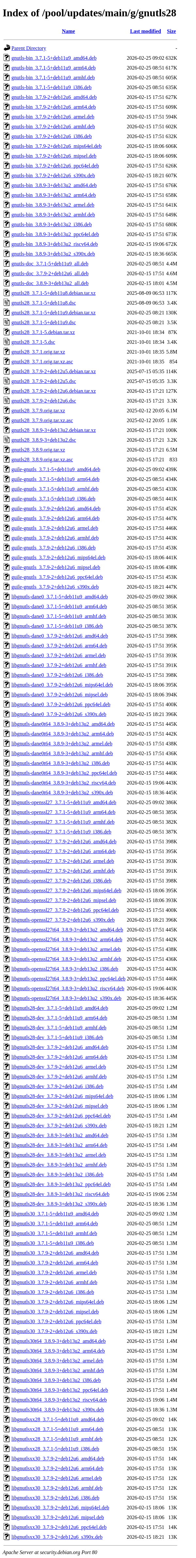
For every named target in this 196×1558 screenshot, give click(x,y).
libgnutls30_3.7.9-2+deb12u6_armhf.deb (54, 1282)
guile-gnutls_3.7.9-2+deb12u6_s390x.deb (55, 587)
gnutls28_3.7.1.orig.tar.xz (38, 352)
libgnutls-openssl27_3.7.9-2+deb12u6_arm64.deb (63, 851)
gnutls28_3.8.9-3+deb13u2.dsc (43, 440)
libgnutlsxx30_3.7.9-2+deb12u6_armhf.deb (57, 1488)
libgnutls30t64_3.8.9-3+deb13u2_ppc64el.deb (59, 1390)
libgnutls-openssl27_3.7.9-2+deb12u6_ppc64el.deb (65, 910)
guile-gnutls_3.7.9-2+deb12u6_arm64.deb (55, 518)
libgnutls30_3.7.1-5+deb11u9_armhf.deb (54, 1233)
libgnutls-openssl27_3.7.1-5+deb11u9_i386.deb (61, 832)
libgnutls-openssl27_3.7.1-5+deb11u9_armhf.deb (63, 822)
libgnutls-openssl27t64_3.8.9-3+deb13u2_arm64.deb (66, 939)
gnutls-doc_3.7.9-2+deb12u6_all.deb (50, 273)
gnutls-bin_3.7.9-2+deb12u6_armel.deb (52, 116)
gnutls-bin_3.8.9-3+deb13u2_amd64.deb (54, 185)
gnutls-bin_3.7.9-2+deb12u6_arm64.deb (53, 107)
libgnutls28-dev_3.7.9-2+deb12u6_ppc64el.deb (61, 1116)
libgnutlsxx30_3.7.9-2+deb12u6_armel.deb (56, 1478)
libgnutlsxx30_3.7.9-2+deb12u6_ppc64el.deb (58, 1527)
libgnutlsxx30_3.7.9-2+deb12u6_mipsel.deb (57, 1517)
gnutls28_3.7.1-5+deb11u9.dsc (43, 322)
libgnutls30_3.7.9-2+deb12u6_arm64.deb (54, 1262)
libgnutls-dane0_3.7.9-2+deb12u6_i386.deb (57, 675)
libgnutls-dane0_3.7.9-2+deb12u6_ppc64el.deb (60, 704)
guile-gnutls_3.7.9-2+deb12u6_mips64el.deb (58, 557)
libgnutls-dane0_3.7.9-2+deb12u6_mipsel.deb (59, 694)
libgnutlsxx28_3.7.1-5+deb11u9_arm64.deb (57, 1429)
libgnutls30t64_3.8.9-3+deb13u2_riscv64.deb (59, 1400)
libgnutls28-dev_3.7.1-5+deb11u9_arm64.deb (59, 1018)
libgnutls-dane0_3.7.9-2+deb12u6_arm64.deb (59, 645)
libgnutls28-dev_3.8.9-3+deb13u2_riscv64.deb (60, 1194)
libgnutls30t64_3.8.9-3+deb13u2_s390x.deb (57, 1409)
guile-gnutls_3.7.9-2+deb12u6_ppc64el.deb (57, 577)
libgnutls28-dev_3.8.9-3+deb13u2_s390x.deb (58, 1204)
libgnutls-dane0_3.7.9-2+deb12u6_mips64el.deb (62, 685)
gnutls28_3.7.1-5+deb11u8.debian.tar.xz (53, 293)
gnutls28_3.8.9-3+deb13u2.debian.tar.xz (53, 430)
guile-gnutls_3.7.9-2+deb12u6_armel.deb (54, 528)
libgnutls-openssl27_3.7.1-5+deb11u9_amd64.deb (63, 802)
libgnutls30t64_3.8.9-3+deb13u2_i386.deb (56, 1380)
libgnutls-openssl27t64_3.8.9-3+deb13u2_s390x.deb (66, 998)
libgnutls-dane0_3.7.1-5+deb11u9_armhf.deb (58, 616)
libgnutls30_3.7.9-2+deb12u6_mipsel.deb (55, 1311)
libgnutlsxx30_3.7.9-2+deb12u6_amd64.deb (57, 1458)
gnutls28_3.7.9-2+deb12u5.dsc (43, 381)
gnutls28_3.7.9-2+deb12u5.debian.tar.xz (53, 371)
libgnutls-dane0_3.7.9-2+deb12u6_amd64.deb (59, 636)
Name (68, 31)
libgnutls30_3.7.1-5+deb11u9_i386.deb (52, 1243)
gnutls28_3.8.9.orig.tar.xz (38, 450)
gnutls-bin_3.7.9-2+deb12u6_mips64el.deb (56, 146)
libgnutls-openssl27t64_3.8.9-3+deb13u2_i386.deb (64, 969)
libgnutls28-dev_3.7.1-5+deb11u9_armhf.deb (58, 1027)
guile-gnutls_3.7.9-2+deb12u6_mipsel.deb (55, 567)
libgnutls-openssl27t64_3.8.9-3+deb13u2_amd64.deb (67, 929)
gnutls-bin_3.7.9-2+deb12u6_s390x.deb (53, 175)
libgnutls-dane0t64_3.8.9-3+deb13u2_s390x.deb (62, 792)
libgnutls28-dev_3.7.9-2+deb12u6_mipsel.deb (59, 1106)
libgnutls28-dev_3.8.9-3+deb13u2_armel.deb (58, 1155)
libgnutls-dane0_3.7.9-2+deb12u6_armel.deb (58, 655)
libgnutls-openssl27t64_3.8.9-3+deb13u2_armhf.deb (66, 959)
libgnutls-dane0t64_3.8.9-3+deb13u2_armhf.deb (62, 753)
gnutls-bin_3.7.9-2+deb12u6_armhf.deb (53, 126)
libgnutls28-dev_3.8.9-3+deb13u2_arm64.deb (59, 1145)
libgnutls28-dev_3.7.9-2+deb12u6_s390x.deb (58, 1125)
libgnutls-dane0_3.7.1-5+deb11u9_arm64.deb (59, 606)
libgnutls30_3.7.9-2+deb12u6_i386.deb (52, 1292)
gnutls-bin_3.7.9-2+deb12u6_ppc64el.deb (55, 165)
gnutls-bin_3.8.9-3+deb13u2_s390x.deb (53, 254)
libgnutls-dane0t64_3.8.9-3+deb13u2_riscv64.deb (63, 783)
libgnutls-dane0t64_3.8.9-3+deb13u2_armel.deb (61, 743)
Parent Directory (28, 48)
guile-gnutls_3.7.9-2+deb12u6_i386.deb (53, 547)
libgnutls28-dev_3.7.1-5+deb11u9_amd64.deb (59, 1008)
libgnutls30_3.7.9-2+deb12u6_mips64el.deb (57, 1302)
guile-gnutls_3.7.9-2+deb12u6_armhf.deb (55, 538)
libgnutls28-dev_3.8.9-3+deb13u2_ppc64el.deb (61, 1184)
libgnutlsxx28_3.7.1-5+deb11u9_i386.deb (55, 1449)
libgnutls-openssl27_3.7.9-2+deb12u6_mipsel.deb (63, 900)
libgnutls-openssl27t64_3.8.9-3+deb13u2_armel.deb (66, 949)
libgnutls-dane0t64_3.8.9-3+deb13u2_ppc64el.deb (64, 773)
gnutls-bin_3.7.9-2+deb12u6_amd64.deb (54, 97)
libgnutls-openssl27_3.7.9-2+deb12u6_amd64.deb (63, 841)
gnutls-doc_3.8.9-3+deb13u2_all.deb (50, 283)
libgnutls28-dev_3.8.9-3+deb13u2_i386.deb (57, 1174)
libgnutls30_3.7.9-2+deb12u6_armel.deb (54, 1272)
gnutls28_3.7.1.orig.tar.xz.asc (42, 361)
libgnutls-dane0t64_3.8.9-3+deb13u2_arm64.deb (62, 734)
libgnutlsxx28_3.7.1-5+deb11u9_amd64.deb (57, 1419)
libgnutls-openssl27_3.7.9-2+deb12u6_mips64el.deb (66, 890)
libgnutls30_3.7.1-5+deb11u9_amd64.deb (55, 1213)
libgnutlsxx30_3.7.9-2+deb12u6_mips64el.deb (60, 1507)
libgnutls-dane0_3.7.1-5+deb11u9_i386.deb (57, 626)
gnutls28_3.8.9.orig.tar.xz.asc (42, 459)
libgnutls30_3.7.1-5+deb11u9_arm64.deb (54, 1223)
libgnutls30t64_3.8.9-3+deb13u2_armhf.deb (57, 1370)
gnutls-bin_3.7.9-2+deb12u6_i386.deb (51, 136)
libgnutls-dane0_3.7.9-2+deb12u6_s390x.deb (58, 714)
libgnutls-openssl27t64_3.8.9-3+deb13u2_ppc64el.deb (68, 978)
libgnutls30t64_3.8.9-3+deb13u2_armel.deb (57, 1360)
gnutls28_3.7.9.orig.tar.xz (38, 410)
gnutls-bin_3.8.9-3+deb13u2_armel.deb (52, 205)
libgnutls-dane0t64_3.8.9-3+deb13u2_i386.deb (60, 763)
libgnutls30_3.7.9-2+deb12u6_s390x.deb (54, 1331)
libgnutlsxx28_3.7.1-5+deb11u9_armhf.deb (56, 1439)
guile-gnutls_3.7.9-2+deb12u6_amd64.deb (56, 508)
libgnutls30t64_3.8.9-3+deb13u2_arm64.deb (58, 1351)
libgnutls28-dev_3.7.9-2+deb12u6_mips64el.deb (62, 1096)
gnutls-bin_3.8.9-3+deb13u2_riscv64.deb (54, 244)
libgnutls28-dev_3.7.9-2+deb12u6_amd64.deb (59, 1047)
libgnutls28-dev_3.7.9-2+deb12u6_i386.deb (57, 1086)
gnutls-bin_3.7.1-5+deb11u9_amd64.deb (53, 58)
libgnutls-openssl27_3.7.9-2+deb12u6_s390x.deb (63, 920)
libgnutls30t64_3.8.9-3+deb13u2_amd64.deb (58, 1341)
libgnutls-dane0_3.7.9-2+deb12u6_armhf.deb (58, 665)
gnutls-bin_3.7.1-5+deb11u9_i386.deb (51, 87)
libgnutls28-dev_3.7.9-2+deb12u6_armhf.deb (58, 1076)
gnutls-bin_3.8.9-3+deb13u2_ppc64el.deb (55, 234)
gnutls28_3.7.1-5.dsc (33, 342)
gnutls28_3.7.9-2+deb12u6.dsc (43, 401)
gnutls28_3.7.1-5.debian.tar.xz (43, 332)
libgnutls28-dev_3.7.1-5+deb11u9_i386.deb (57, 1037)
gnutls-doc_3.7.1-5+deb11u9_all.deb (50, 263)
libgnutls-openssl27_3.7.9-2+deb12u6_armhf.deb (63, 871)
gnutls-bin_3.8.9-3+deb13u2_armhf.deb (53, 214)
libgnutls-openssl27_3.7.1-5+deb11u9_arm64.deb (63, 812)
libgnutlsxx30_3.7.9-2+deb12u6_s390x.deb (57, 1537)
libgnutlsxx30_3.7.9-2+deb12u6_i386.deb (55, 1498)
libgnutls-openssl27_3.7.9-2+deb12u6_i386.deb (61, 880)
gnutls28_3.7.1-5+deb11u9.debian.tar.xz (53, 312)
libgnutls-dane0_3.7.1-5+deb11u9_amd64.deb (59, 596)
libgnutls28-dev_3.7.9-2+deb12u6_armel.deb (58, 1067)
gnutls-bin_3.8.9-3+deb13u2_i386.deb (51, 224)
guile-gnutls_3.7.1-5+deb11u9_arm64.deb (55, 479)
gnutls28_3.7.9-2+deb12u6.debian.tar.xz (53, 391)
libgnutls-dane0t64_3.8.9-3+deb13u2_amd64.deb (63, 724)
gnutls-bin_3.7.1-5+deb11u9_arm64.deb (53, 68)
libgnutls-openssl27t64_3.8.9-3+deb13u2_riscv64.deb (67, 988)
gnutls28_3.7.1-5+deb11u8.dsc (43, 303)
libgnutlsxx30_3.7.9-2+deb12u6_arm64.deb (57, 1468)
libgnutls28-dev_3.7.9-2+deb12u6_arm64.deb (59, 1057)
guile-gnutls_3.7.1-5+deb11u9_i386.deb (53, 498)
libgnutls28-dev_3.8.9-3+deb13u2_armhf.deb (58, 1165)
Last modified (145, 31)
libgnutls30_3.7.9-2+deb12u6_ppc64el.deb (56, 1321)
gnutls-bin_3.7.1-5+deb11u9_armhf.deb (53, 77)
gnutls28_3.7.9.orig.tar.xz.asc (42, 420)
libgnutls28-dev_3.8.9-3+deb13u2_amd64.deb (59, 1135)
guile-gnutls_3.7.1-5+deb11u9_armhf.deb (55, 489)
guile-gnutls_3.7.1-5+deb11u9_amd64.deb (55, 469)
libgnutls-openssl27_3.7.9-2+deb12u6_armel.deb (62, 861)
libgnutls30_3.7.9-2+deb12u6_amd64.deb (55, 1253)
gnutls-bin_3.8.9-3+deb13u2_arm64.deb (53, 195)
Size (171, 31)
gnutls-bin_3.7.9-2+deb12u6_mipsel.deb (53, 156)
